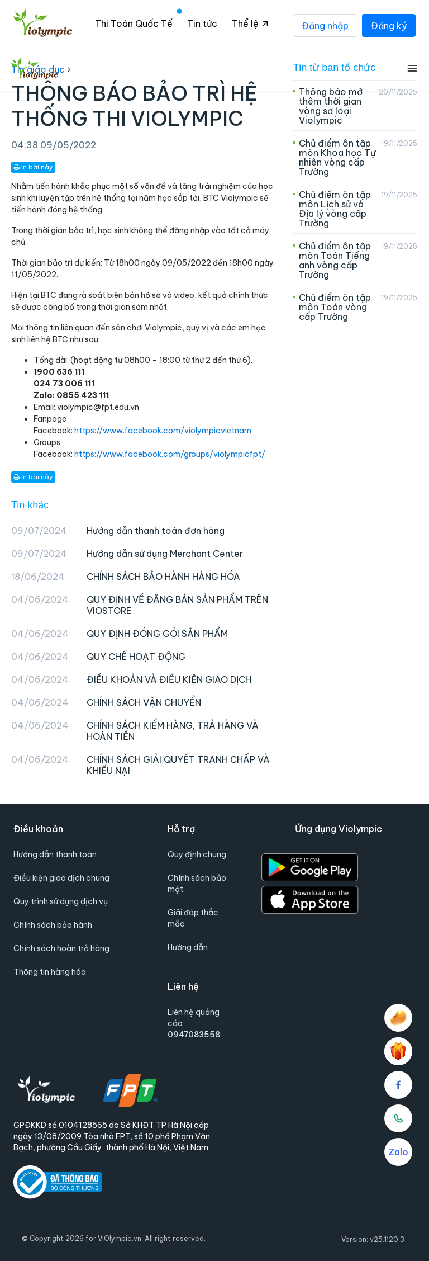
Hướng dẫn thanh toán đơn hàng (118, 530)
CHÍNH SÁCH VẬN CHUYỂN (106, 702)
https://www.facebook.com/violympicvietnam (162, 431)
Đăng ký (389, 25)
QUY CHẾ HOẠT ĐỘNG (98, 656)
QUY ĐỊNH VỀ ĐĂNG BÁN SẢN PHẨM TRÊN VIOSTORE (139, 605)
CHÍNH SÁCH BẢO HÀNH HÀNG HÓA (125, 576)
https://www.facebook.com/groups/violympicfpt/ (169, 454)
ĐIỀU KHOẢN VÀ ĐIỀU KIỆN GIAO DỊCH (131, 679)
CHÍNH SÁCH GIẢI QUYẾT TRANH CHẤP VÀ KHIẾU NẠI (140, 765)
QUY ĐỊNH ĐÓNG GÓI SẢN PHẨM (119, 633)
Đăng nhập (325, 25)
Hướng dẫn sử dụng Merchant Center (127, 553)
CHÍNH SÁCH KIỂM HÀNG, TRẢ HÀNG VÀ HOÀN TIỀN (135, 731)
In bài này (33, 167)
